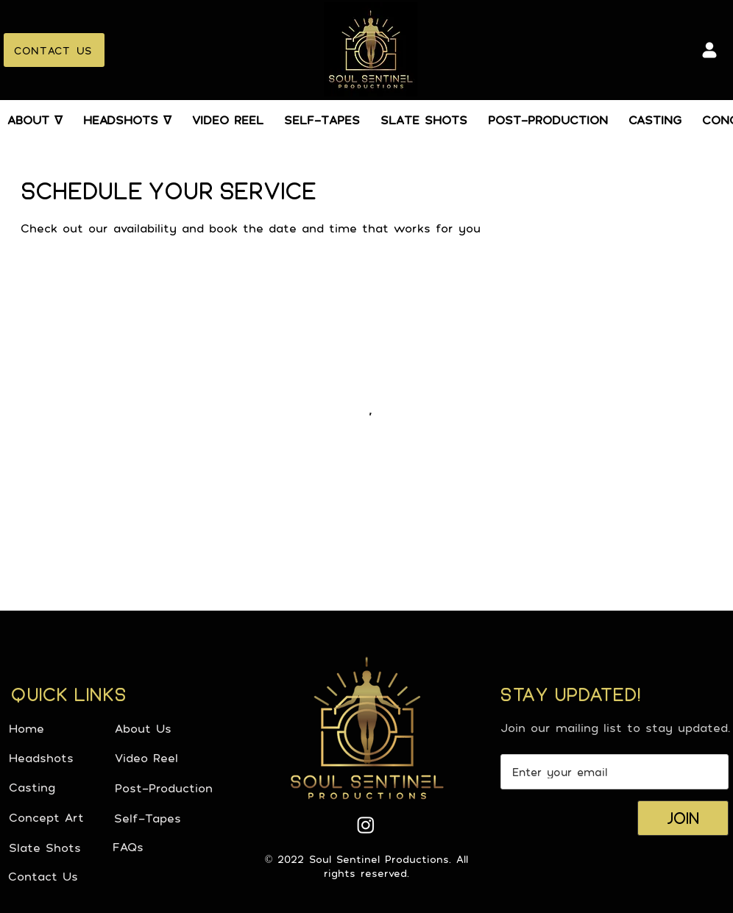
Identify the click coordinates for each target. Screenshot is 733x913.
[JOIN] (683, 818)
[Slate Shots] (61, 847)
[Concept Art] (61, 817)
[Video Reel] (167, 757)
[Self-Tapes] (166, 818)
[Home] (61, 728)
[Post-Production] (167, 788)
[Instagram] (366, 825)
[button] (35, 120)
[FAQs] (165, 847)
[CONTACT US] (54, 50)
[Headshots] (61, 757)
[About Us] (167, 728)
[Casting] (61, 787)
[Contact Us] (60, 876)
